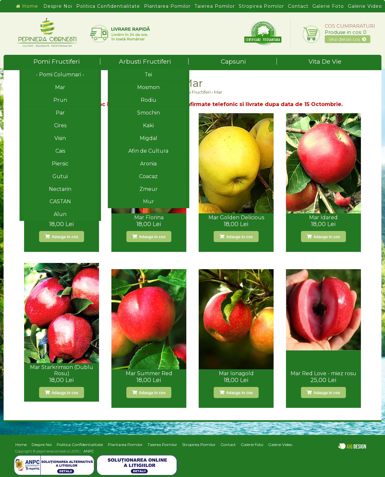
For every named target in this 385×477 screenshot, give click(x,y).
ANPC (88, 451)
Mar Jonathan (62, 217)
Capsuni (249, 61)
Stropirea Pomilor (261, 6)
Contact (298, 6)
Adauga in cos (64, 237)
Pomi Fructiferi (67, 61)
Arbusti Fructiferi (154, 61)
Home (27, 6)
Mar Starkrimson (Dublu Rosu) (61, 370)
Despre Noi (57, 6)
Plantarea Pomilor (167, 6)
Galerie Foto (328, 6)
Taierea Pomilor (214, 6)
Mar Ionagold (236, 373)
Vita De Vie (324, 61)
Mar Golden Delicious (236, 217)
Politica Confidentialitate (108, 6)
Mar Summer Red (149, 373)
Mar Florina (149, 217)
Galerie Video (365, 6)
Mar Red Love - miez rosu (323, 373)
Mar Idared (323, 217)
